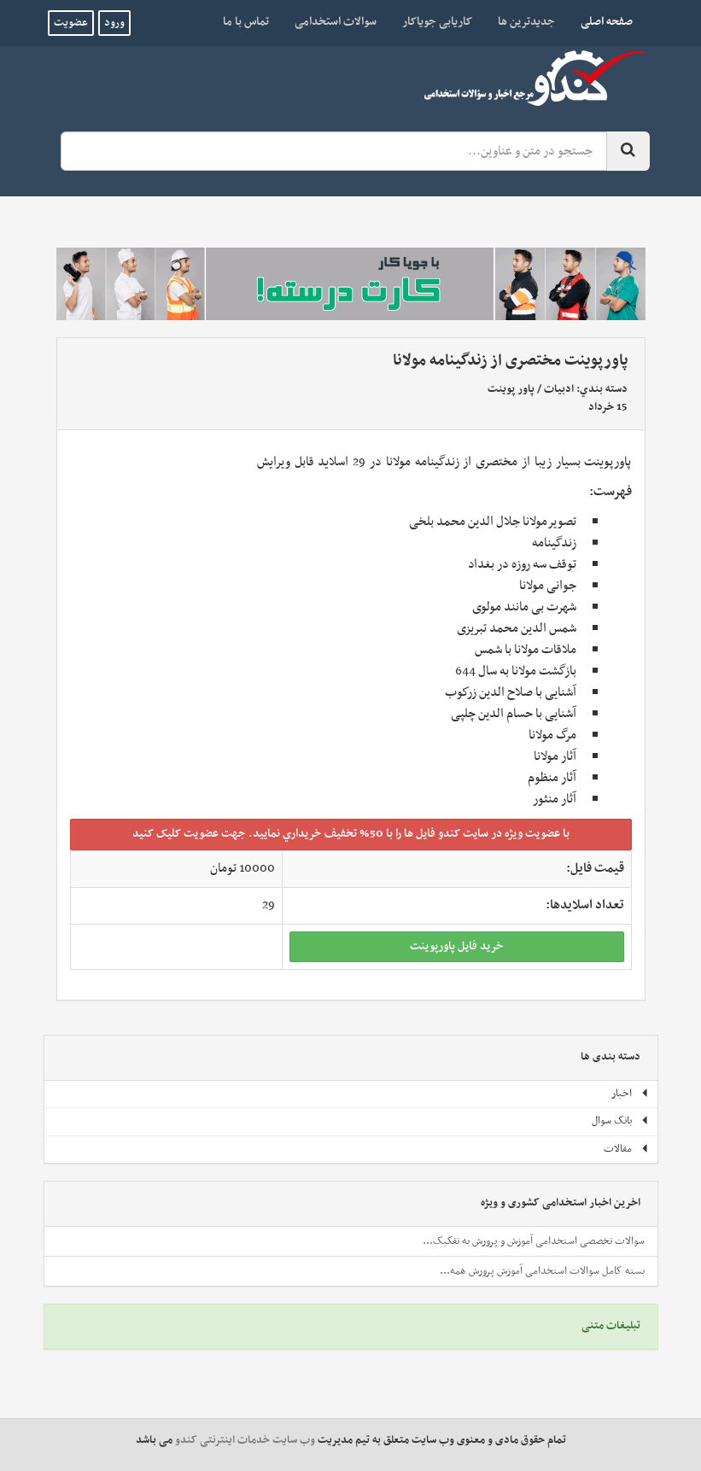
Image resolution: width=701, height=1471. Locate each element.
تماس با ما (246, 22)
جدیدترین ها (526, 22)
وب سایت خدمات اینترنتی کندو (245, 1440)
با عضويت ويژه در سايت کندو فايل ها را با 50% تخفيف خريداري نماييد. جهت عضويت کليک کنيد (351, 833)
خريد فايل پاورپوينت (457, 946)
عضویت (71, 23)
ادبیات (559, 389)
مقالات (626, 1149)
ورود (114, 23)
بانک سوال (620, 1121)
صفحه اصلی (600, 21)
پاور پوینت (511, 389)
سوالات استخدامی (336, 22)
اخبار (630, 1093)
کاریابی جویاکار (437, 22)
